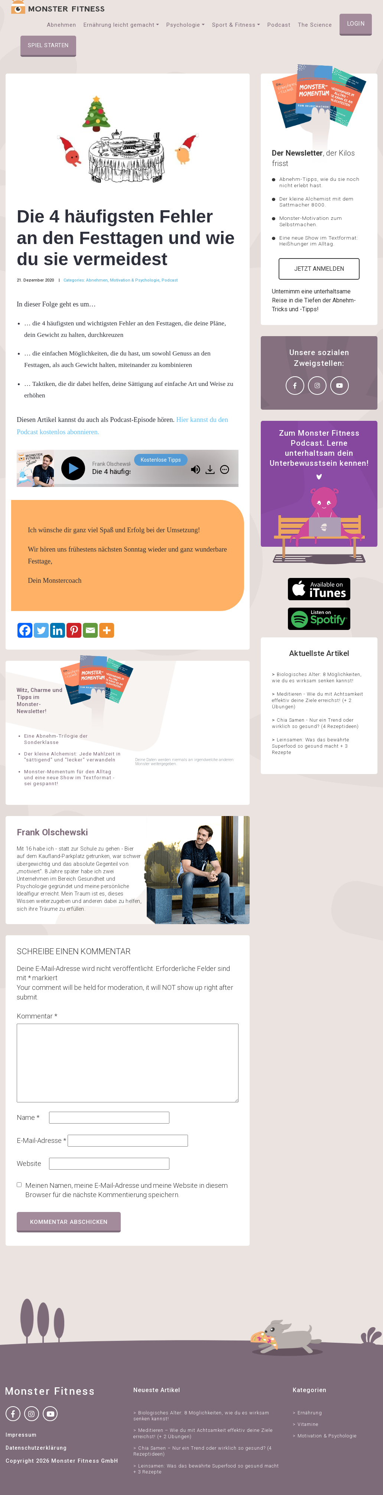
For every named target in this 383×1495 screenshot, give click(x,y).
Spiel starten (48, 45)
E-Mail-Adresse (41, 1140)
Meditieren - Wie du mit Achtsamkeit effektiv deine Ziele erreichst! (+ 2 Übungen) (317, 700)
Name (28, 1117)
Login (356, 23)
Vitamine (308, 1424)
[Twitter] (41, 630)
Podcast (170, 280)
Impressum (21, 1435)
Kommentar (37, 1016)
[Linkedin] (57, 630)
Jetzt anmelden (319, 268)
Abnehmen (97, 280)
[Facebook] (24, 630)
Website (29, 1163)
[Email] (90, 630)
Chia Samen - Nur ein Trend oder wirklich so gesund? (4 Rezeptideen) (315, 723)
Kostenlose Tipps (161, 460)
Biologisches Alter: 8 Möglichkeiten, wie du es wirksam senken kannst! (317, 677)
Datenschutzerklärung (36, 1448)
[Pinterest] (73, 630)
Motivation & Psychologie (134, 280)
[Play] (74, 468)
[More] (106, 630)
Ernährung (310, 1413)
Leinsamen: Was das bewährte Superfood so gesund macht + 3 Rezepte (310, 746)
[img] (224, 469)
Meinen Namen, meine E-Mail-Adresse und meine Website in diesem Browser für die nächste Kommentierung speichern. (126, 1190)
